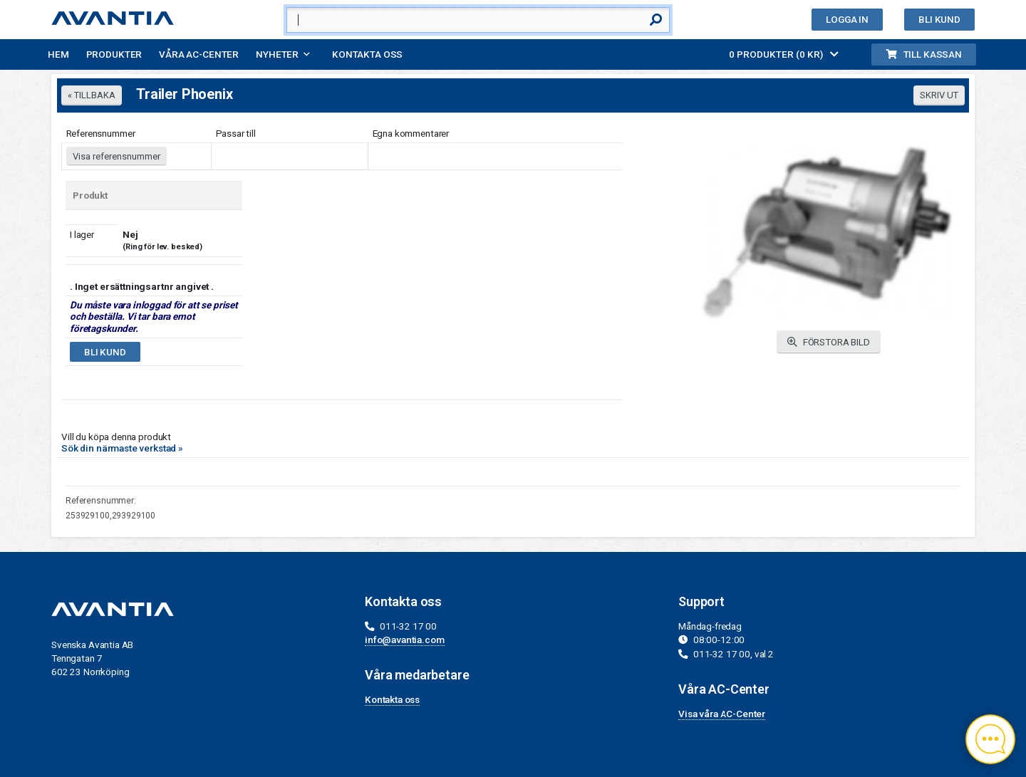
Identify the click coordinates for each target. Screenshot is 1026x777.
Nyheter (277, 54)
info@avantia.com (405, 639)
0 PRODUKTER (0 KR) (784, 54)
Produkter (114, 54)
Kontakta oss (367, 54)
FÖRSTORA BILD (828, 342)
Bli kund (939, 19)
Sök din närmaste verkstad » (122, 448)
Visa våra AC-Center (721, 713)
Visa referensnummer (116, 156)
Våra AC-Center (199, 54)
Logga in (847, 19)
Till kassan (924, 54)
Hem (58, 54)
